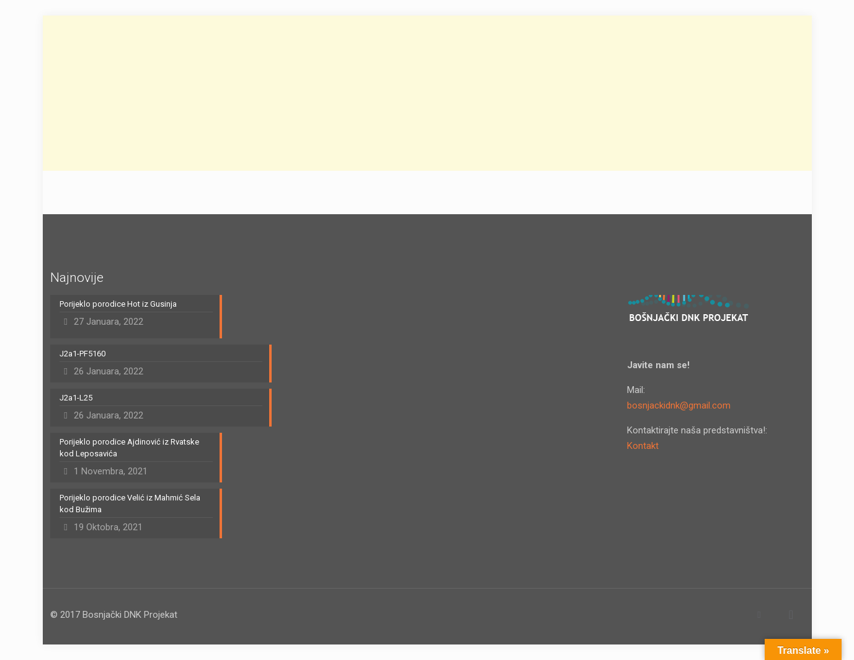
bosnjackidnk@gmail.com (679, 405)
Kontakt (643, 445)
